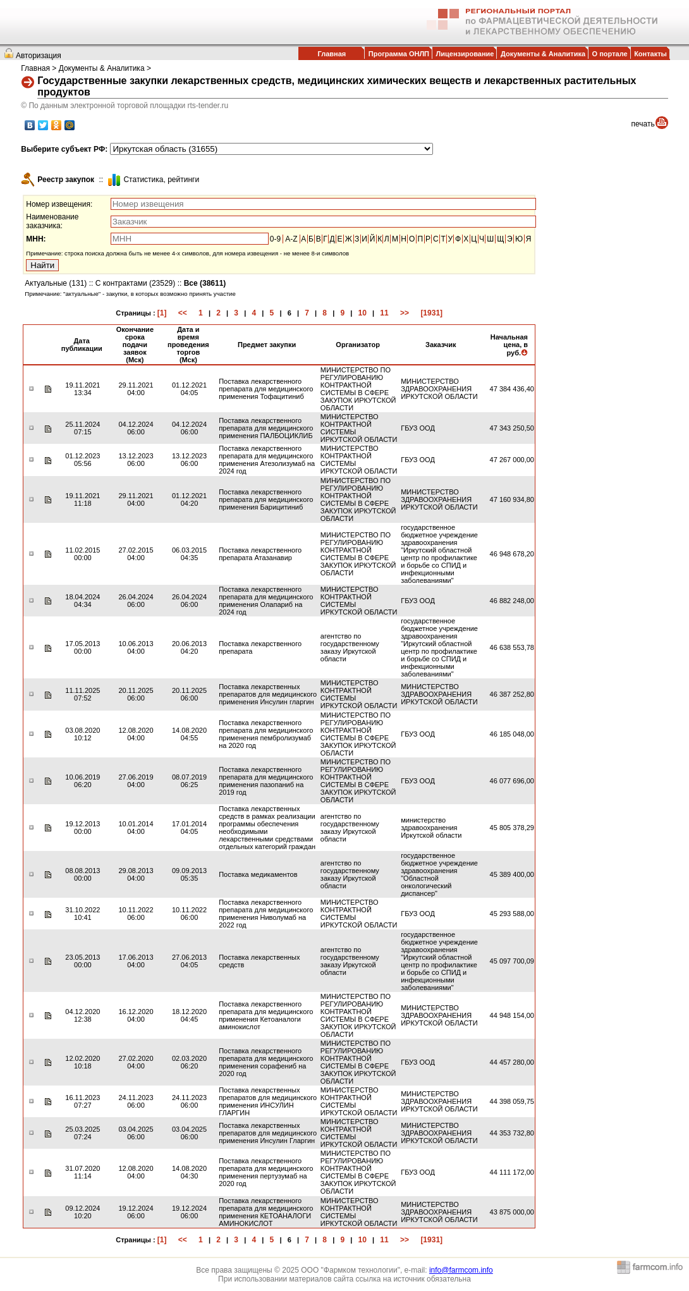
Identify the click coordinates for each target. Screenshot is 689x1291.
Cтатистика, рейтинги (161, 179)
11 (384, 313)
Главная (331, 54)
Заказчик (440, 344)
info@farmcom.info (461, 1270)
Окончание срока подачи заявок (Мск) (135, 345)
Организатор (358, 344)
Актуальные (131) (56, 283)
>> (404, 313)
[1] (162, 313)
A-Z (291, 239)
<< (182, 313)
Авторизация (38, 55)
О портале (610, 54)
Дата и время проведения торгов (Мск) (188, 345)
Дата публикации (81, 344)
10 (362, 313)
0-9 (275, 239)
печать (643, 123)
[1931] (431, 313)
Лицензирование (465, 54)
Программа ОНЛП (399, 54)
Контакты (650, 54)
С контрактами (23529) (135, 283)
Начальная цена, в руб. (509, 345)
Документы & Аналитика (543, 54)
